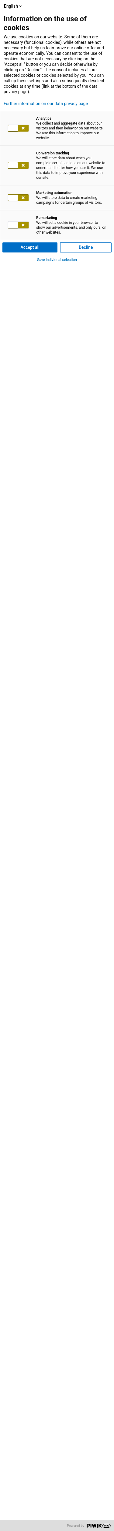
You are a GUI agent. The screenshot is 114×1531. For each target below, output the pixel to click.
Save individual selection (57, 260)
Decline (86, 247)
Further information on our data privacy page (46, 103)
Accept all (30, 247)
